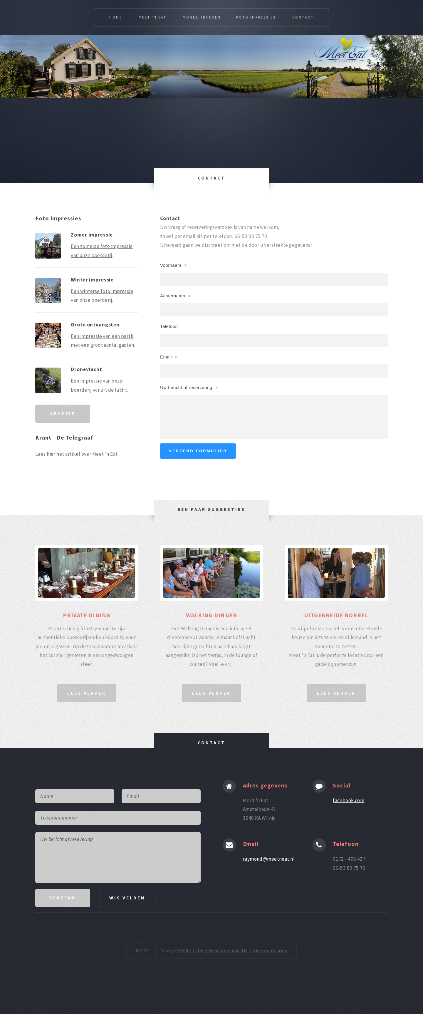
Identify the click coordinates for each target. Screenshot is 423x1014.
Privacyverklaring (269, 950)
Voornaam (170, 265)
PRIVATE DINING (87, 615)
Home (115, 17)
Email (166, 356)
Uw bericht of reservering (186, 387)
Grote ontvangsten (95, 324)
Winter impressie (92, 279)
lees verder (86, 693)
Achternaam (172, 295)
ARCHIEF (62, 413)
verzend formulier (198, 451)
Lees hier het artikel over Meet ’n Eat (76, 454)
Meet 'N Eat (153, 17)
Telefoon (169, 326)
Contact (303, 17)
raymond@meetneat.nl (269, 859)
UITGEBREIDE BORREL (336, 615)
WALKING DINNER (211, 615)
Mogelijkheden (202, 17)
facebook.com (348, 800)
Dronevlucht (86, 369)
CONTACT (211, 178)
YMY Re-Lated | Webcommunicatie (212, 950)
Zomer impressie (92, 235)
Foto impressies (256, 17)
